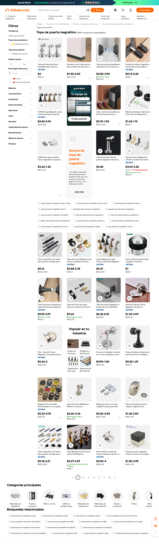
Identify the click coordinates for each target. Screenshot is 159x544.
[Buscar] (97, 10)
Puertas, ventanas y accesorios (86, 24)
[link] (155, 518)
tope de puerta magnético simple (86, 227)
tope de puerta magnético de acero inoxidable (27, 533)
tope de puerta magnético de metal (124, 221)
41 (110, 477)
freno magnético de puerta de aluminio (121, 516)
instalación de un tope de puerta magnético (131, 533)
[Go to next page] (115, 477)
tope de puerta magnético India (64, 533)
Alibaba (40, 24)
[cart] (123, 10)
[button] (88, 10)
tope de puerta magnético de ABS (59, 522)
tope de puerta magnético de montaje (127, 522)
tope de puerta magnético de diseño (53, 215)
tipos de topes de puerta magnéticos (88, 215)
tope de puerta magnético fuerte (54, 516)
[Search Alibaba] (61, 10)
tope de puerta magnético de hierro (90, 221)
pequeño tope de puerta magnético (85, 209)
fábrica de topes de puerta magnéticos (54, 221)
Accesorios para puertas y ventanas (117, 24)
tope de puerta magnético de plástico (60, 527)
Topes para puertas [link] (44, 27)
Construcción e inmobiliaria (58, 24)
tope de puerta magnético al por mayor (54, 203)
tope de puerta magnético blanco (126, 203)
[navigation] (20, 251)
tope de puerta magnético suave (118, 227)
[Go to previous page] (72, 477)
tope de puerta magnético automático (96, 527)
